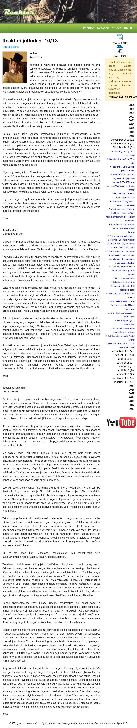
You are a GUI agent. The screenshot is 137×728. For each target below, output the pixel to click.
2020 (132, 128)
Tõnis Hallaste (10, 46)
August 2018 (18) (125, 355)
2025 (132, 109)
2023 (132, 116)
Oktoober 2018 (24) (123, 147)
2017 (132, 385)
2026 (132, 105)
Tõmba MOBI (119, 56)
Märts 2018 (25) (126, 374)
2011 (132, 408)
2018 (132, 136)
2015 (132, 393)
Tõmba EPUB (119, 43)
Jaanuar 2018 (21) (124, 382)
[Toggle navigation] (7, 28)
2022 (132, 120)
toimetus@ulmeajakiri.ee (123, 96)
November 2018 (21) (123, 143)
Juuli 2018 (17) (126, 359)
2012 (132, 405)
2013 (132, 401)
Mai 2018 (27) (127, 366)
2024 (132, 112)
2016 (132, 389)
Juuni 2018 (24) (126, 362)
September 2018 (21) (122, 351)
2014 (132, 397)
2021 (132, 124)
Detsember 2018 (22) (122, 139)
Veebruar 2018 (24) (124, 378)
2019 (132, 132)
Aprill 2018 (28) (126, 370)
